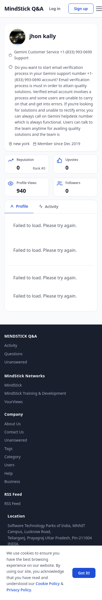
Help (8, 473)
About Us (12, 423)
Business (12, 481)
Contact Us (14, 431)
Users (9, 464)
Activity (10, 345)
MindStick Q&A (24, 8)
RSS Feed (12, 503)
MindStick (13, 385)
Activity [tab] (48, 206)
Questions (13, 353)
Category (12, 456)
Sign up (81, 8)
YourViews (13, 401)
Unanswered (15, 362)
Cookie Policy (48, 583)
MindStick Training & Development (35, 393)
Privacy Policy (19, 589)
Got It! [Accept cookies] (84, 572)
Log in (55, 8)
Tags (8, 448)
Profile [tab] (19, 206)
